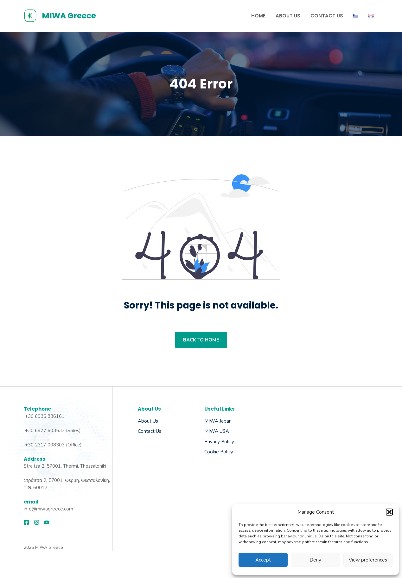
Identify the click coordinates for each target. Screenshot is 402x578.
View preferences (368, 560)
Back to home (201, 340)
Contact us (326, 15)
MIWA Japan (218, 421)
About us (148, 421)
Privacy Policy (219, 441)
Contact (146, 431)
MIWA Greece (69, 15)
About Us (288, 15)
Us (158, 431)
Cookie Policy (218, 452)
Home (258, 15)
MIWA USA (216, 431)
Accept (263, 560)
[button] (389, 512)
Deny (315, 560)
